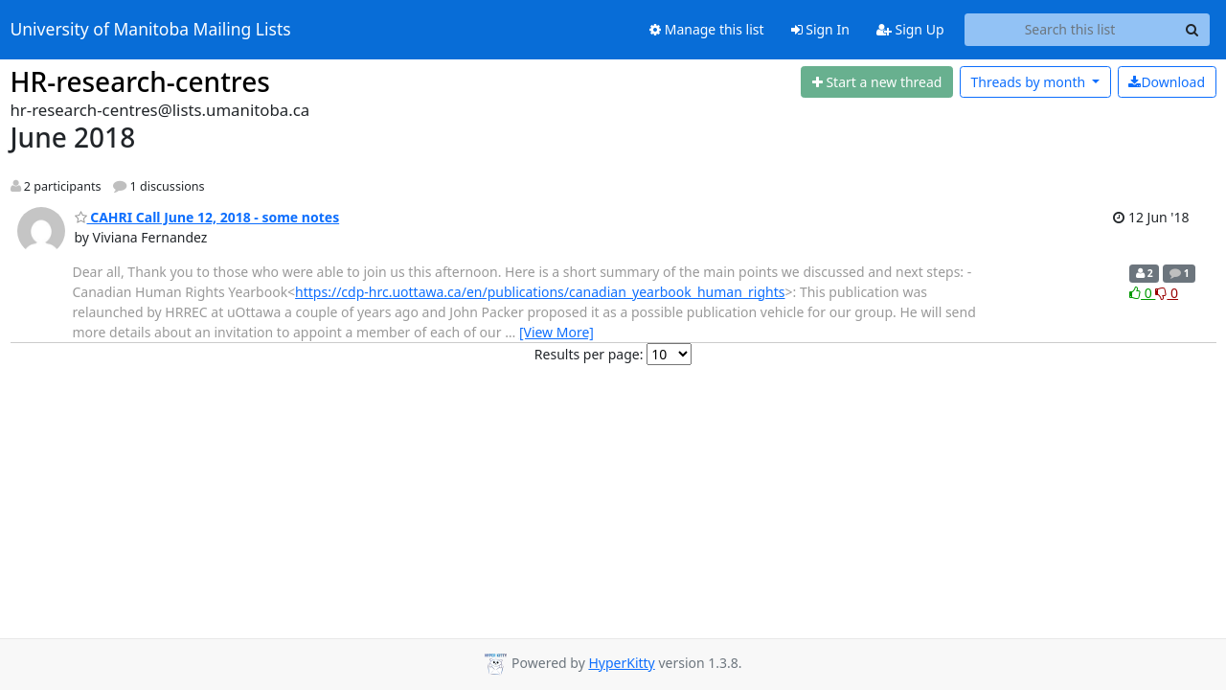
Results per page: (589, 354)
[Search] (1192, 29)
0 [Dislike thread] (1166, 293)
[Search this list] (1070, 29)
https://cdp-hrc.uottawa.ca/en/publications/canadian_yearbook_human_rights (539, 292)
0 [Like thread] (1142, 293)
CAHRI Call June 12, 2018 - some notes (207, 217)
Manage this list (706, 29)
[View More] (556, 332)
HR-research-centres (140, 81)
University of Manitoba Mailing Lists (151, 29)
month (1029, 82)
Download (1166, 82)
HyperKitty (621, 663)
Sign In (820, 29)
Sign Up (910, 29)
